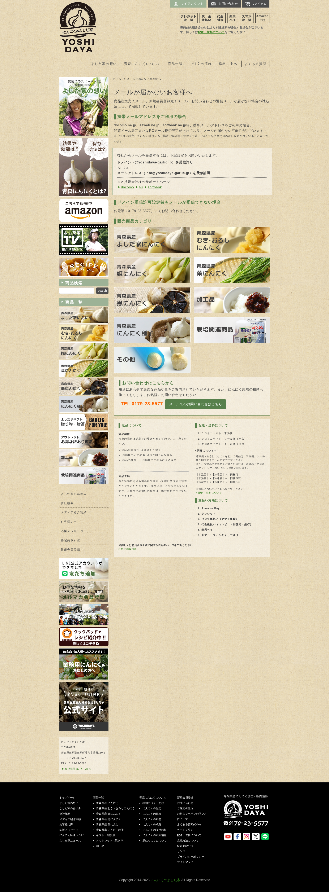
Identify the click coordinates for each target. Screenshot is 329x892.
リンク (181, 851)
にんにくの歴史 (151, 808)
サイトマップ (185, 862)
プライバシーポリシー (190, 856)
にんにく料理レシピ (71, 835)
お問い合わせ (224, 3)
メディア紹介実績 (74, 512)
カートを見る (185, 829)
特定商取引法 (70, 540)
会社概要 (67, 503)
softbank (155, 187)
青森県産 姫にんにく (108, 813)
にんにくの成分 (151, 824)
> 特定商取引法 (128, 549)
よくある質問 (255, 64)
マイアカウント (188, 3)
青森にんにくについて (142, 64)
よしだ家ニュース (70, 840)
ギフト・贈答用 (105, 835)
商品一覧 (175, 64)
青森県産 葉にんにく (108, 824)
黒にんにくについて (154, 840)
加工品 (100, 846)
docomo (127, 187)
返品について (132, 425)
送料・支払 (228, 64)
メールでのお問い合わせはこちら (195, 404)
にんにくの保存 (151, 813)
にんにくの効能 (151, 819)
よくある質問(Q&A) (189, 824)
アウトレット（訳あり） (111, 840)
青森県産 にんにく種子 (110, 829)
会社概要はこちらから (78, 768)
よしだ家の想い (104, 64)
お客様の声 (69, 521)
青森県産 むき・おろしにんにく (115, 808)
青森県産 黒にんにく (108, 819)
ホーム (117, 79)
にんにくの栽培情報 (154, 835)
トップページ (67, 797)
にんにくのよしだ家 (246, 813)
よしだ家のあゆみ (74, 494)
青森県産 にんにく (107, 803)
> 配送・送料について (209, 492)
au (141, 187)
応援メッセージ (72, 531)
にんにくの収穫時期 (154, 829)
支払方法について (188, 840)
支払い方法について (213, 500)
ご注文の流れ (201, 64)
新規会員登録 (70, 549)
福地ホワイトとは (153, 803)
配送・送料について (211, 32)
